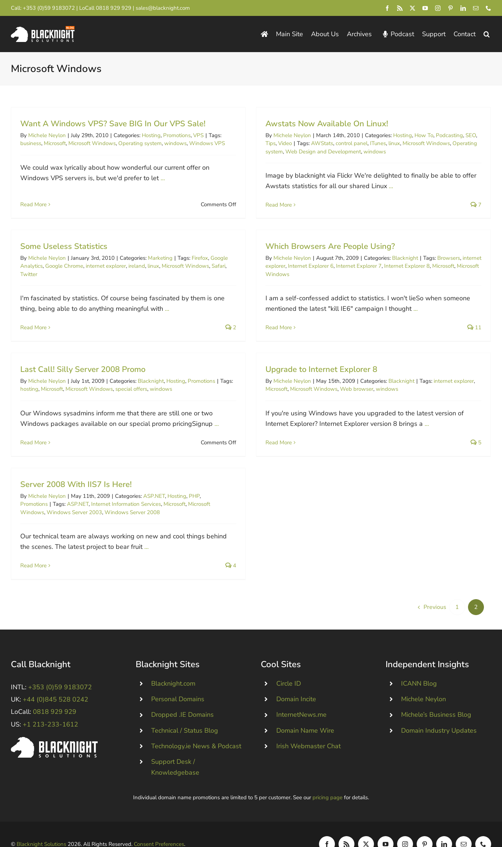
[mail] (475, 8)
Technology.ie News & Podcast (196, 730)
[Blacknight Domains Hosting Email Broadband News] (43, 29)
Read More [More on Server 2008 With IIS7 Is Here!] (33, 560)
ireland (161, 257)
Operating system (140, 143)
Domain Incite (296, 683)
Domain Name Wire (305, 715)
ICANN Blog (419, 668)
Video (279, 143)
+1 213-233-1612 (50, 708)
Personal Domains (177, 683)
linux (388, 143)
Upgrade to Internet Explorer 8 (328, 362)
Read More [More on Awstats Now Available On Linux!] (273, 204)
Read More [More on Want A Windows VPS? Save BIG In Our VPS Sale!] (33, 196)
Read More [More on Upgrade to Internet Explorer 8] (285, 435)
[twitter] (412, 8)
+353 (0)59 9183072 (49, 8)
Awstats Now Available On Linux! (321, 123)
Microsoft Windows (92, 143)
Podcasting (443, 135)
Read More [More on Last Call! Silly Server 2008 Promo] (46, 435)
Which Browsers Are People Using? (312, 248)
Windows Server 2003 (74, 507)
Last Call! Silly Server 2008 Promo (95, 362)
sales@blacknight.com (163, 8)
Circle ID (288, 668)
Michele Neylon (47, 135)
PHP (194, 491)
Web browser (363, 382)
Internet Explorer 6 (292, 268)
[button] (486, 34)
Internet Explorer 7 (340, 268)
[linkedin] (463, 8)
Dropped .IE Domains (182, 699)
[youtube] (425, 8)
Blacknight (387, 260)
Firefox (224, 249)
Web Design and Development (317, 151)
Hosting (151, 135)
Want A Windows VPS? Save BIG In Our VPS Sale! (112, 123)
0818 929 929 (113, 8)
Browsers (430, 260)
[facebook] (387, 8)
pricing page (327, 782)
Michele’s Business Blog (436, 699)
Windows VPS (207, 143)
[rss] (400, 8)
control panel (346, 143)
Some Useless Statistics (88, 237)
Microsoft (55, 143)
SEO (465, 135)
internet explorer (130, 257)
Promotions (177, 135)
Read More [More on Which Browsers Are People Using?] (260, 330)
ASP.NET (154, 491)
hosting (42, 382)
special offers (143, 382)
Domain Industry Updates (439, 715)
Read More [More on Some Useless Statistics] (58, 318)
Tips (265, 143)
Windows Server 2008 (132, 507)
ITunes (372, 143)
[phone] (488, 8)
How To (418, 135)
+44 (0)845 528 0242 (55, 684)
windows (175, 143)
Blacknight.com (173, 668)
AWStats (316, 143)
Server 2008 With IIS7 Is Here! (76, 479)
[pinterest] (450, 8)
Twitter (53, 265)
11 (456, 330)
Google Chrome (89, 257)
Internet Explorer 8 (389, 268)
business (30, 143)
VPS (198, 135)
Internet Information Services (126, 499)
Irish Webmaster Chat (308, 730)
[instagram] (438, 8)
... (163, 178)
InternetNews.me (301, 699)
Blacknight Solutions (41, 829)
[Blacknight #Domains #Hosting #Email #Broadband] (54, 724)
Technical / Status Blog (184, 715)
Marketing (185, 249)
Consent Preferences (159, 829)
